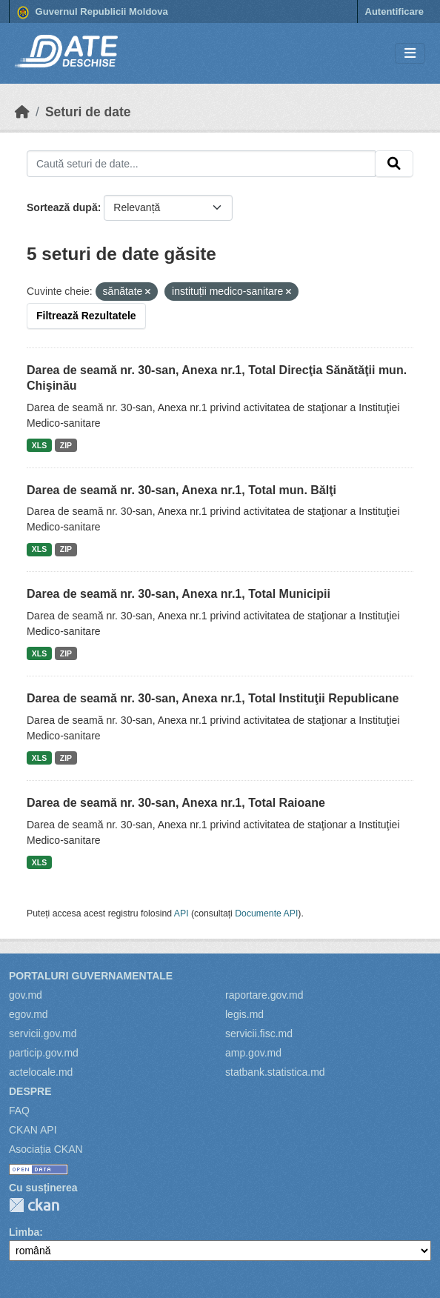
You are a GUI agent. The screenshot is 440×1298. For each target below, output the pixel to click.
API (181, 913)
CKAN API (33, 1130)
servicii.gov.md (43, 1033)
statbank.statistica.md (275, 1072)
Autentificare (394, 11)
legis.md (244, 1014)
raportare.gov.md (264, 995)
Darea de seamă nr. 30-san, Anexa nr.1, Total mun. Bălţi (181, 490)
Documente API (266, 913)
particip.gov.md (44, 1053)
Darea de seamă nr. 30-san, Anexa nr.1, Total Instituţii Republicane (213, 698)
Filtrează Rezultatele (86, 316)
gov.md (25, 995)
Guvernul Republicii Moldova (92, 12)
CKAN (34, 1205)
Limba (24, 1232)
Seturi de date (88, 111)
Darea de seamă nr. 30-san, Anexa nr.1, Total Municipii (178, 594)
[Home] (22, 111)
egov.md (28, 1014)
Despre (30, 1091)
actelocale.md (41, 1072)
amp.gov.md (253, 1053)
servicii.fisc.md (259, 1033)
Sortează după (62, 207)
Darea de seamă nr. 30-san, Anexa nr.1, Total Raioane (176, 802)
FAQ (19, 1110)
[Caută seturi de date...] (201, 163)
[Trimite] (394, 163)
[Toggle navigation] (410, 53)
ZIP (66, 445)
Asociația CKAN (46, 1149)
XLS (39, 445)
